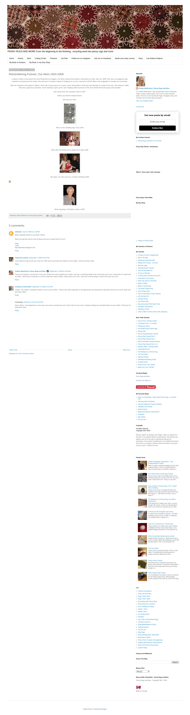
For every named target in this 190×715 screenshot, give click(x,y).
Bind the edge (142, 265)
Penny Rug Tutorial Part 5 (146, 336)
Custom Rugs (142, 648)
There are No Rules (144, 594)
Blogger (104, 709)
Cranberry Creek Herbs (23, 287)
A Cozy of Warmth (144, 273)
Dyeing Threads (143, 357)
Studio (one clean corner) (125, 58)
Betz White (141, 417)
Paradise (141, 617)
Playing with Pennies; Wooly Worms (150, 642)
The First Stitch (143, 354)
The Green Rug (143, 301)
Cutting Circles (40, 58)
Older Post (126, 350)
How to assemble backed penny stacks (161, 536)
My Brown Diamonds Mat (146, 260)
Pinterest (53, 58)
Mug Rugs (141, 632)
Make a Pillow (142, 283)
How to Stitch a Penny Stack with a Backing (152, 312)
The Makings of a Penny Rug (147, 352)
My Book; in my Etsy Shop (39, 62)
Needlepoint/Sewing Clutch (147, 359)
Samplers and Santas (145, 407)
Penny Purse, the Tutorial (146, 365)
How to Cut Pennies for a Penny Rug (160, 524)
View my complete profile (144, 101)
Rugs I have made (144, 599)
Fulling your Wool (144, 326)
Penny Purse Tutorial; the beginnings (150, 640)
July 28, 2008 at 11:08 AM (31, 232)
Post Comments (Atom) (26, 353)
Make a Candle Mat (144, 286)
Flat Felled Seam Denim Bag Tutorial (160, 474)
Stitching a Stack (143, 309)
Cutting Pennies (143, 627)
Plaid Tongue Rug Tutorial (157, 573)
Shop (140, 58)
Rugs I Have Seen (144, 596)
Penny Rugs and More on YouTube (149, 141)
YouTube (64, 58)
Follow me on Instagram (81, 58)
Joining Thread (143, 299)
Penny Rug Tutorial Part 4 (146, 339)
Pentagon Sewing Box (145, 306)
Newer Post (13, 350)
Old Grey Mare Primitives (146, 401)
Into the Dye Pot (143, 296)
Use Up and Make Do (145, 270)
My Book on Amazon (17, 62)
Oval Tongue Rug (144, 291)
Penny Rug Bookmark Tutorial (148, 334)
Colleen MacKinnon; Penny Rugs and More (30, 271)
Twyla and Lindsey (21, 258)
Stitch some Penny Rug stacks (148, 645)
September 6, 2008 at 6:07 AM (39, 258)
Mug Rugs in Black (144, 637)
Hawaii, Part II (142, 612)
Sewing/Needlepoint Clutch (147, 624)
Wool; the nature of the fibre (147, 281)
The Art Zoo (142, 419)
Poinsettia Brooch (144, 349)
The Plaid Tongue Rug (145, 288)
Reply (17, 251)
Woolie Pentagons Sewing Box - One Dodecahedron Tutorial (160, 462)
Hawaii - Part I (142, 609)
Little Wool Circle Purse (146, 278)
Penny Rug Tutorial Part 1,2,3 (148, 344)
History (20, 58)
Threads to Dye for (144, 622)
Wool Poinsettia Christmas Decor (149, 341)
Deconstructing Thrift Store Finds (149, 304)
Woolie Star (142, 331)
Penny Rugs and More (143, 376)
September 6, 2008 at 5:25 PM (42, 287)
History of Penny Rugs (145, 241)
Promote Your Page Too (143, 380)
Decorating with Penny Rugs (147, 601)
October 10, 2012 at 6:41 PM (33, 302)
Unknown (18, 232)
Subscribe (157, 128)
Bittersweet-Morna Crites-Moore (148, 412)
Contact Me (140, 107)
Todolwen (141, 414)
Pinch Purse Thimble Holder (147, 321)
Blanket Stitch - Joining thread (148, 347)
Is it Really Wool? (144, 614)
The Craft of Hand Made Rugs (148, 619)
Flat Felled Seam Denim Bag (147, 329)
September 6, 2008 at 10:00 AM (60, 271)
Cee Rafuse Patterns (154, 58)
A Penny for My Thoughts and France (160, 512)
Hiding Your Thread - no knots (148, 263)
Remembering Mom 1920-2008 (148, 635)
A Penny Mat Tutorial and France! (149, 276)
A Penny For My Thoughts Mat (148, 255)
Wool (29, 58)
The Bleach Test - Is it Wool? (147, 323)
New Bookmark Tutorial (146, 268)
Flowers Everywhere (145, 591)
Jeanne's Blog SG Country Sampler (150, 404)
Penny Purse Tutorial (155, 560)
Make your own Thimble (146, 367)
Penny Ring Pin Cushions (146, 604)
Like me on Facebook (102, 58)
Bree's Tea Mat (143, 258)
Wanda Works (142, 409)
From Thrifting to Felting (146, 606)
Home (11, 58)
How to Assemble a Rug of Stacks (149, 294)
